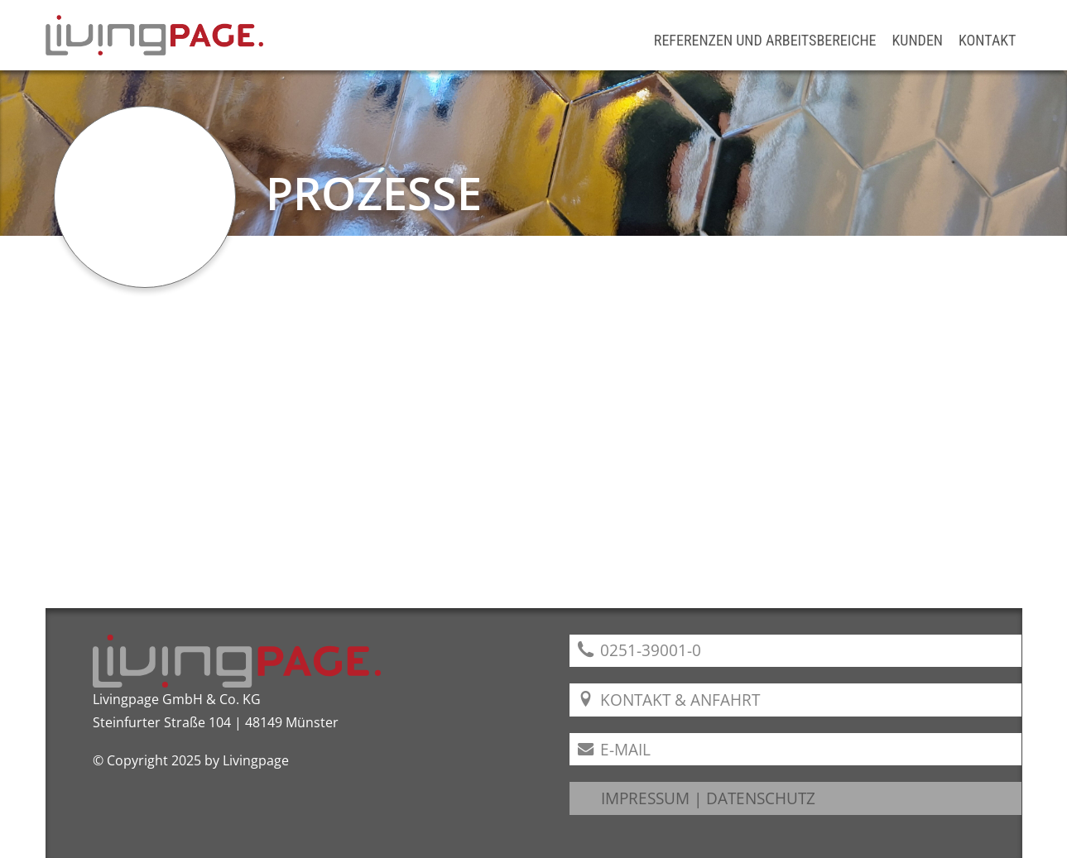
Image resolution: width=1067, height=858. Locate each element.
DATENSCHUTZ (760, 798)
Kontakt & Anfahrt (669, 699)
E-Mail (614, 749)
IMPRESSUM (645, 798)
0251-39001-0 (640, 650)
